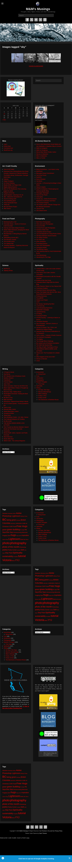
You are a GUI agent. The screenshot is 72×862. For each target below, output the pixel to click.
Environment (40, 372)
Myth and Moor (8, 399)
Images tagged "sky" (14, 47)
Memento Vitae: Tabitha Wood (12, 392)
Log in (5, 144)
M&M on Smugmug (41, 150)
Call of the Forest (41, 175)
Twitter (31, 19)
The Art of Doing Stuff (10, 199)
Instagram (45, 19)
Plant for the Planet (41, 195)
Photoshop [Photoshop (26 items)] (22, 547)
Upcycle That (40, 208)
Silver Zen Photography (43, 245)
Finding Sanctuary (41, 296)
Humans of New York (42, 229)
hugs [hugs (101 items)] (13, 535)
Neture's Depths (41, 187)
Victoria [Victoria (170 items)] (7, 560)
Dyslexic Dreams (9, 378)
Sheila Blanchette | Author (11, 411)
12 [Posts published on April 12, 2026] (4, 114)
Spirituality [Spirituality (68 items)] (17, 553)
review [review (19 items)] (18, 550)
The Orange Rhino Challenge (44, 341)
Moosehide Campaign (42, 309)
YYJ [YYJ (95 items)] (17, 560)
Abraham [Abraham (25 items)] (5, 513)
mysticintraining (40, 311)
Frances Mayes (8, 382)
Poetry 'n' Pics (42, 395)
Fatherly (6, 179)
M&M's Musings (38, 9)
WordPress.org (8, 150)
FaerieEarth (7, 380)
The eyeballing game (10, 200)
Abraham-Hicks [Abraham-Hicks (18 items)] (12, 513)
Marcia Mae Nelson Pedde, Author (46, 152)
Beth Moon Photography (43, 222)
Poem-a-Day (7, 407)
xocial (38, 360)
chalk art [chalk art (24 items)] (24, 523)
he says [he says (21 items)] (22, 530)
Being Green (42, 374)
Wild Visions (7, 208)
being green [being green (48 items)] (11, 520)
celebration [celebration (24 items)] (18, 523)
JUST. (38, 302)
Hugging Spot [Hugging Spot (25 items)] (6, 535)
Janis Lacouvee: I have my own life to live (16, 386)
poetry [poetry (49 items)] (5, 550)
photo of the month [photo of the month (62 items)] (10, 547)
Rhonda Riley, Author (10, 409)
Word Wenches (8, 437)
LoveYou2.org (40, 306)
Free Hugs (41, 384)
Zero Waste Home (41, 210)
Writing (38, 388)
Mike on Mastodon (41, 156)
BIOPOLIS (39, 171)
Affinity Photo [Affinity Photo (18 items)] (24, 516)
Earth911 (39, 177)
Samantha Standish (42, 321)
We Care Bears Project (10, 206)
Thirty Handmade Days (10, 202)
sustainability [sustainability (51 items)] (7, 556)
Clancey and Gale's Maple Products (14, 228)
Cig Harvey (7, 374)
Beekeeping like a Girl (10, 222)
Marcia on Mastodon (42, 154)
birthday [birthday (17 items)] (18, 520)
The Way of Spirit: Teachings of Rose (47, 347)
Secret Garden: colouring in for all (13, 195)
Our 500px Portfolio (42, 237)
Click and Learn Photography (44, 224)
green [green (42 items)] (4, 530)
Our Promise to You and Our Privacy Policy (50, 831)
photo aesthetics (41, 241)
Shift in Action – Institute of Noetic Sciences (48, 335)
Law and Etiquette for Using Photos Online (48, 233)
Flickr (36, 19)
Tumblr (40, 19)
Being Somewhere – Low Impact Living (47, 169)
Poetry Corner (42, 397)
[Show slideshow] (36, 66)
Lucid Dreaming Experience (44, 308)
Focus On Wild (40, 226)
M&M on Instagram (41, 148)
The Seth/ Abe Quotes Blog (44, 345)
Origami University (9, 193)
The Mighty (39, 339)
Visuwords (7, 431)
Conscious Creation (42, 288)
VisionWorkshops (41, 255)
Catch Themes (43, 833)
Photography (40, 380)
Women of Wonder (41, 359)
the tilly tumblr (8, 421)
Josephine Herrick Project (43, 231)
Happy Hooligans (9, 181)
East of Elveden (40, 179)
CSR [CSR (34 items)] (10, 526)
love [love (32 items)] (21, 539)
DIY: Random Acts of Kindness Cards (14, 376)
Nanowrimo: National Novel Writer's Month (16, 401)
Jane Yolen (7, 384)
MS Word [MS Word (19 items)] (26, 539)
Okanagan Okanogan (42, 193)
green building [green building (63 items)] (13, 529)
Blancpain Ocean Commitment (45, 173)
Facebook (27, 19)
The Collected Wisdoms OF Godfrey (14, 419)
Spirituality (39, 386)
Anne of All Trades (9, 169)
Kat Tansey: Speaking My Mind (45, 304)
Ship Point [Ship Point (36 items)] (8, 553)
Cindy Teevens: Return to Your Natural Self (48, 286)
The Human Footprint (42, 202)
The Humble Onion (9, 241)
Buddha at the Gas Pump (43, 280)
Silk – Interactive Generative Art (13, 197)
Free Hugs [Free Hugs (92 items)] (22, 526)
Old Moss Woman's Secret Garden (46, 235)
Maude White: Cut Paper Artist (12, 185)
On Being (39, 313)
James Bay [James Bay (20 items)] (5, 539)
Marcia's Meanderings (44, 392)
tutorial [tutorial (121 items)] (22, 556)
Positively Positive (41, 315)
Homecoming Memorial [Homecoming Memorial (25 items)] (20, 532)
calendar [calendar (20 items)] (13, 523)
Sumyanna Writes (41, 247)
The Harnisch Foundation (43, 337)
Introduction (39, 378)
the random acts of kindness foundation (47, 343)
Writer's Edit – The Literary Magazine (14, 440)
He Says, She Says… (44, 389)
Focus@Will (39, 298)
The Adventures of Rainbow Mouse (48, 399)
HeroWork (39, 181)
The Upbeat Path (9, 243)
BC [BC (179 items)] (4, 519)
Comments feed (8, 148)
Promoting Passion (41, 243)
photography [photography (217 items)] (18, 543)
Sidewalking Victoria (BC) (11, 237)
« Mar (4, 120)
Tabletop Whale (8, 270)
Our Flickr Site (40, 239)
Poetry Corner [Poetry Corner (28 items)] (12, 550)
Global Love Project (42, 300)
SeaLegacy (39, 197)
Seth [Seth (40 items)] (22, 550)
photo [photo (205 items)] (6, 543)
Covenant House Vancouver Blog (46, 290)
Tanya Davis (7, 415)
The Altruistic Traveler (10, 239)
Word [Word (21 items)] (13, 560)
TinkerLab (6, 204)
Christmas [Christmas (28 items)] (5, 526)
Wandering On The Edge (43, 257)
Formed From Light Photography (45, 228)
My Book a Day (8, 397)
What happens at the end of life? (45, 357)
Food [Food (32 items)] (14, 526)
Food (37, 376)
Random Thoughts (41, 382)
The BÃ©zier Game (42, 249)
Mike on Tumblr (40, 158)
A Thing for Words (9, 372)
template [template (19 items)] (15, 556)
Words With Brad (9, 439)
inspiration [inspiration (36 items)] (25, 535)
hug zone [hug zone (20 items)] (18, 535)
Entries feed (7, 146)
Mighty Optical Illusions (10, 187)
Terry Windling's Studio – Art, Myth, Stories (16, 417)
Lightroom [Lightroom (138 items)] (14, 539)
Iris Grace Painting (9, 183)
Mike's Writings (42, 393)
